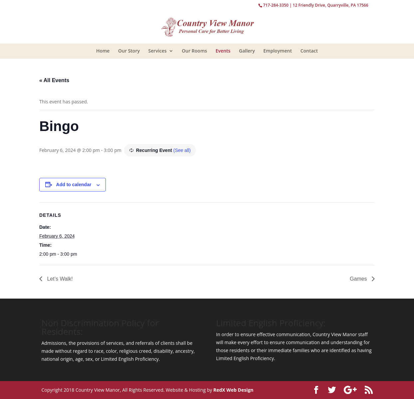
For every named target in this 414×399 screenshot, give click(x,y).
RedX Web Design (233, 390)
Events (223, 51)
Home (103, 51)
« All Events (54, 80)
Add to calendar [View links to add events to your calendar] (74, 184)
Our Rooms (194, 51)
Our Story (129, 51)
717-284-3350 (275, 5)
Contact (309, 51)
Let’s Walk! (59, 279)
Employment (277, 51)
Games (359, 279)
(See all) (182, 150)
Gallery (247, 51)
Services (157, 51)
